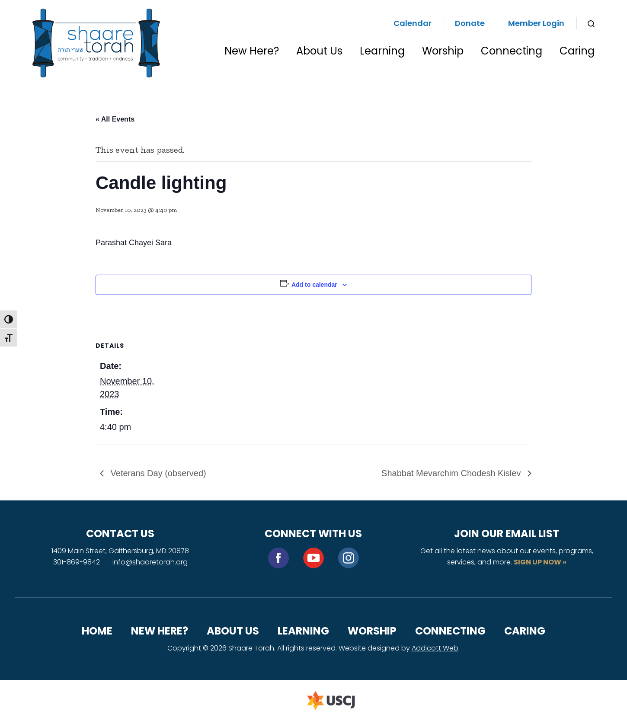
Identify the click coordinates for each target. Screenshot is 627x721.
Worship (443, 51)
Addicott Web (435, 648)
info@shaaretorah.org (150, 562)
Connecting (511, 51)
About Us (319, 51)
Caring (577, 51)
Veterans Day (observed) (157, 473)
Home (97, 631)
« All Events (115, 119)
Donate (470, 23)
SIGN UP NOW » (540, 562)
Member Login (536, 23)
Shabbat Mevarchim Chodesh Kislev (452, 473)
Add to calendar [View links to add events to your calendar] (314, 284)
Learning (382, 51)
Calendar (412, 23)
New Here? (251, 51)
